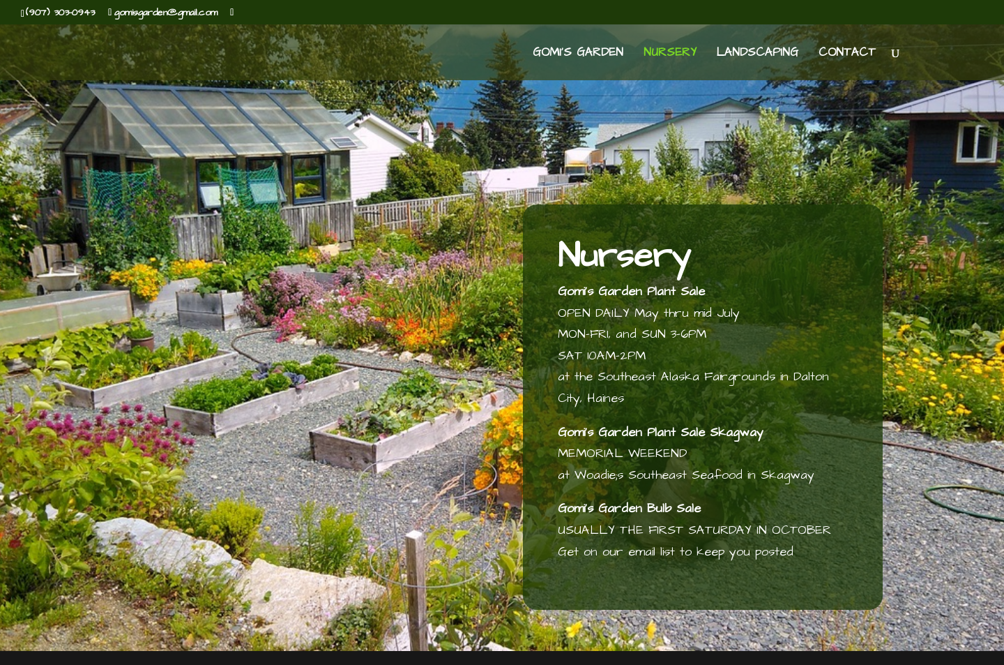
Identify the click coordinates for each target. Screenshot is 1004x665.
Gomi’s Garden (578, 54)
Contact (847, 54)
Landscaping (757, 54)
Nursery (670, 54)
